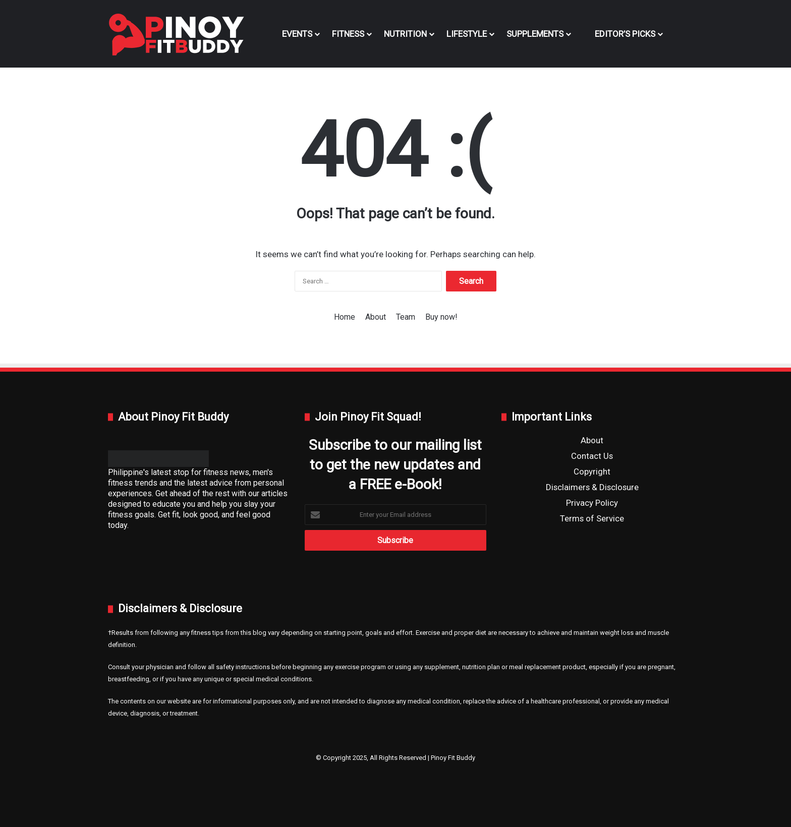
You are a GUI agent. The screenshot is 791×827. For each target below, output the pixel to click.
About (375, 317)
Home (344, 317)
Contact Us (592, 456)
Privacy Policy (592, 503)
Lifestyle (466, 34)
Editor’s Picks (619, 34)
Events (297, 34)
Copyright (592, 471)
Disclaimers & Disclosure (592, 487)
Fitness (348, 34)
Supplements (534, 34)
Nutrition (405, 34)
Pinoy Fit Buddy (453, 757)
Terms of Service (592, 518)
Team (405, 317)
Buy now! (441, 317)
